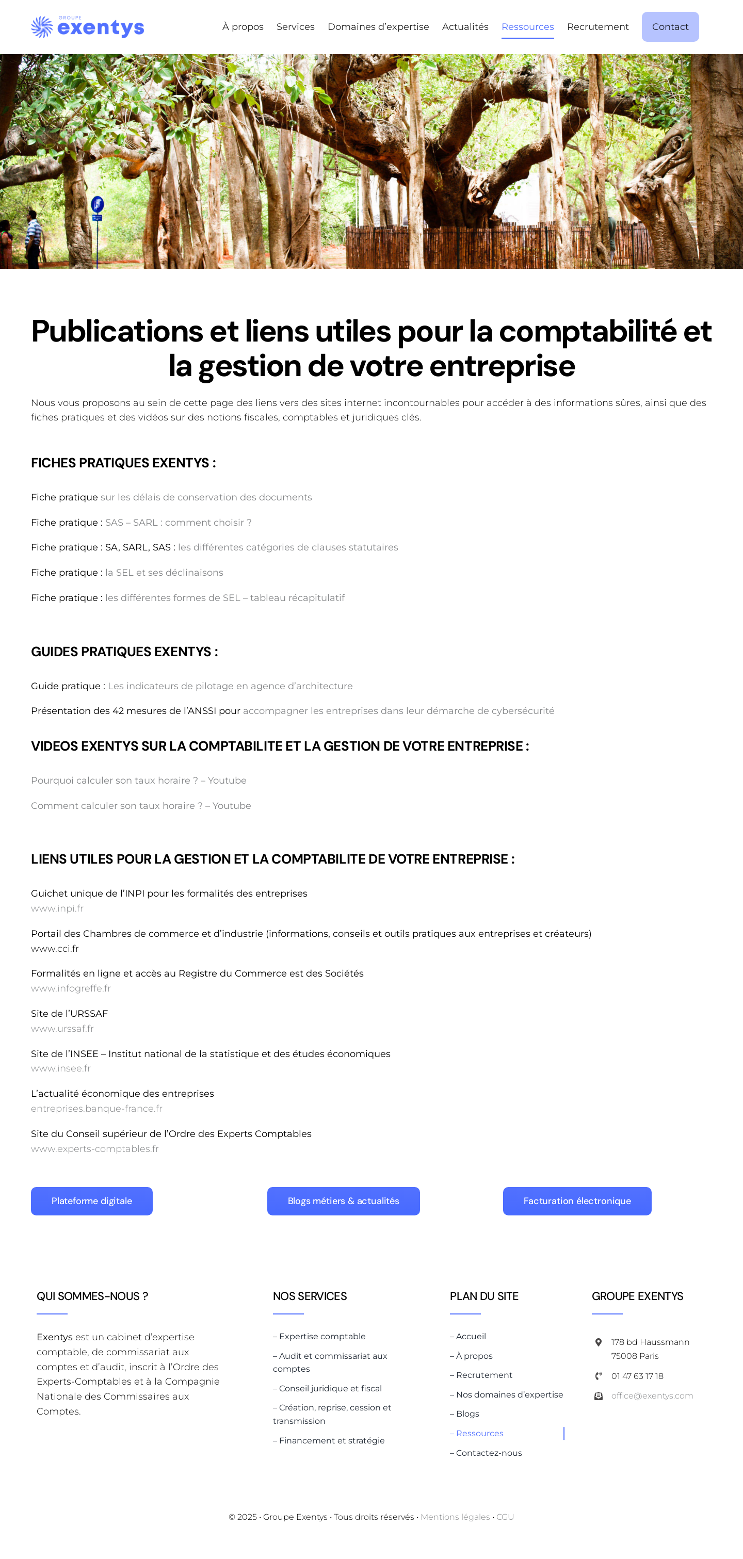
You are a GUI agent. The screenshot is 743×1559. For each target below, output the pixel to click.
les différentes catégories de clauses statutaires (288, 547)
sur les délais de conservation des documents (206, 497)
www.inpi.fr (57, 908)
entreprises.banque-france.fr (97, 1108)
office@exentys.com (652, 1396)
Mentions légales (455, 1517)
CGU (505, 1517)
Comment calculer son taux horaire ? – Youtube (141, 805)
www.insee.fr (61, 1068)
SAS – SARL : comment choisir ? (178, 522)
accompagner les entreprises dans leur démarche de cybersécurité (399, 711)
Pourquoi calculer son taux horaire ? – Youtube (139, 780)
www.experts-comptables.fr (95, 1149)
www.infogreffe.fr (71, 988)
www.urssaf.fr (62, 1028)
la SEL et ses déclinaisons (164, 572)
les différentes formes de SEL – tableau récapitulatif (225, 598)
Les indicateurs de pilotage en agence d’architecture (230, 686)
